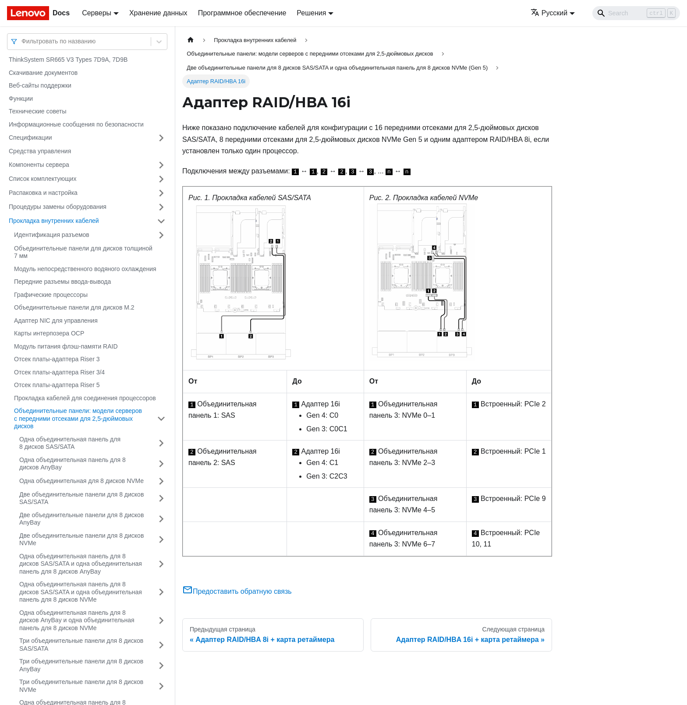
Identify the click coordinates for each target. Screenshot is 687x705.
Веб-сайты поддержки (40, 85)
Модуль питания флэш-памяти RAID (66, 346)
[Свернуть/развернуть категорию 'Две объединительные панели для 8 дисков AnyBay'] (161, 519)
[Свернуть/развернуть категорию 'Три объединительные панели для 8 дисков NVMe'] (161, 686)
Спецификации (30, 137)
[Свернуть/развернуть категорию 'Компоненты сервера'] (161, 165)
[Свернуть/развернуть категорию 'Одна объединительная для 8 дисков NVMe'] (161, 481)
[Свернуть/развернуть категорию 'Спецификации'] (161, 138)
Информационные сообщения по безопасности (76, 124)
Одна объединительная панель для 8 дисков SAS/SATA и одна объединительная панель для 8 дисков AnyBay (80, 564)
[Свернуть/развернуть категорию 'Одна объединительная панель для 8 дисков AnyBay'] (161, 464)
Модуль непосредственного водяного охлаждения (85, 268)
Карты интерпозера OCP (49, 333)
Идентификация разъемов (51, 234)
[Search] (636, 13)
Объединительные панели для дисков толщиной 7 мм (83, 252)
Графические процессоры (51, 294)
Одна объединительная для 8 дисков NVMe (81, 480)
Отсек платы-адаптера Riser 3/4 (59, 372)
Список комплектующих (42, 178)
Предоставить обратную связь (237, 591)
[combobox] (22, 41)
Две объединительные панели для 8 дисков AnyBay (81, 518)
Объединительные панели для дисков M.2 (74, 307)
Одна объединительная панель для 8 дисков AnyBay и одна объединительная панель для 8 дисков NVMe (77, 620)
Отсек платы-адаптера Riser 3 (56, 359)
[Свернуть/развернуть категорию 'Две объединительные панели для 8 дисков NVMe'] (161, 539)
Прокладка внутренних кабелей (54, 220)
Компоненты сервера (39, 164)
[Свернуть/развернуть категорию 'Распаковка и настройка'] (161, 193)
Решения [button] (311, 13)
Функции (21, 98)
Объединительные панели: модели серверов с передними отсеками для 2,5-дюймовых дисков (78, 418)
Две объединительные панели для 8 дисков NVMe (81, 539)
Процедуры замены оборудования (57, 206)
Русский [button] (549, 13)
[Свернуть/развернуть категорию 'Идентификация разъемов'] (161, 235)
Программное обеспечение (242, 13)
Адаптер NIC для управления (56, 320)
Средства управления (40, 151)
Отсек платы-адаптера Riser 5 (56, 384)
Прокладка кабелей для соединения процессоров (85, 398)
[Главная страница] (190, 40)
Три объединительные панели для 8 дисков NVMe (81, 685)
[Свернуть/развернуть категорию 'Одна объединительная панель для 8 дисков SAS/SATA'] (161, 443)
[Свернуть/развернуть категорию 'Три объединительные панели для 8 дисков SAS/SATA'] (161, 644)
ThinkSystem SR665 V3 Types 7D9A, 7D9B (68, 59)
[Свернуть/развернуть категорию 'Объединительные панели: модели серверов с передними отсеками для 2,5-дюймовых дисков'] (161, 419)
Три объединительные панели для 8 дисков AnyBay (81, 665)
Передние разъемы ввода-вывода (62, 281)
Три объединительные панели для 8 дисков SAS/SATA (81, 644)
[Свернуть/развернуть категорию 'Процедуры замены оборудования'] (161, 207)
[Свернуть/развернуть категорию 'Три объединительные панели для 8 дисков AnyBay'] (161, 665)
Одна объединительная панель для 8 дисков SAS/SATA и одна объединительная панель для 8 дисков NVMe (80, 592)
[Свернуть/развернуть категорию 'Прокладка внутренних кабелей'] (161, 221)
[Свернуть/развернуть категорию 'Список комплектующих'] (161, 179)
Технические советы (38, 111)
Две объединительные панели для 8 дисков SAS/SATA (81, 498)
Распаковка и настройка (43, 192)
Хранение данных (158, 13)
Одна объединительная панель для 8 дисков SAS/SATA (69, 443)
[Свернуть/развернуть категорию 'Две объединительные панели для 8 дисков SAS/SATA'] (161, 498)
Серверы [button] (96, 13)
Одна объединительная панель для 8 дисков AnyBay (72, 463)
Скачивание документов (43, 72)
